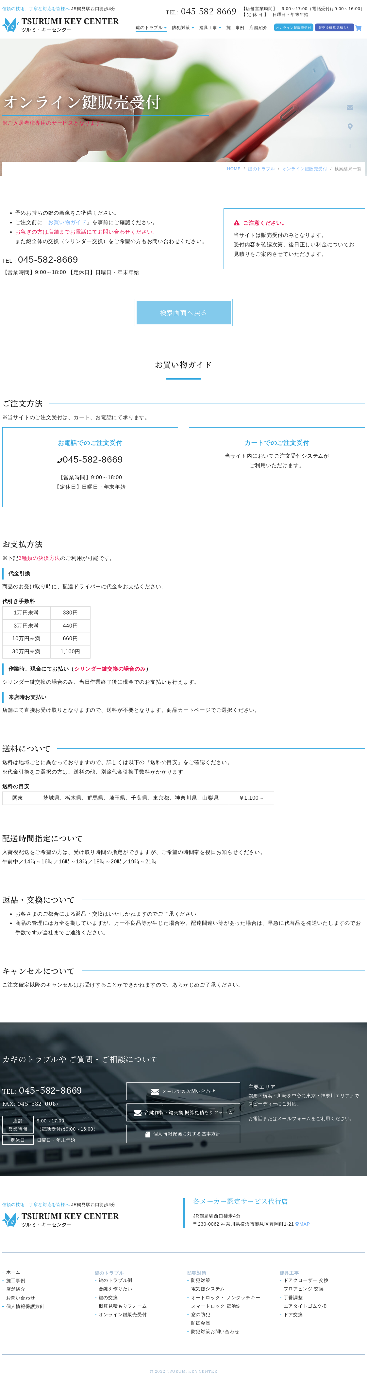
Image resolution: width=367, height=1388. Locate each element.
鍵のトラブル (151, 27)
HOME (234, 168)
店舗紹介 (258, 27)
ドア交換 (293, 1314)
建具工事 (210, 27)
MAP (302, 1224)
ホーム (13, 1272)
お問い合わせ (20, 1297)
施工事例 (235, 27)
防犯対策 (183, 27)
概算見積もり (123, 1306)
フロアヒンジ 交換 (304, 1288)
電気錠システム (208, 1288)
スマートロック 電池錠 (216, 1306)
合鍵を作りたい (116, 1288)
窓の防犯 (200, 1314)
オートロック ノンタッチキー (225, 1297)
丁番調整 (293, 1297)
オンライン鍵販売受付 (293, 27)
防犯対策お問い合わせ (215, 1331)
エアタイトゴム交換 (305, 1306)
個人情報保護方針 (25, 1306)
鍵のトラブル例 (116, 1280)
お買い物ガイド (67, 222)
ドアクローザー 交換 (306, 1280)
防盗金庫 (200, 1323)
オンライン (123, 1314)
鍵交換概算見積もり (334, 27)
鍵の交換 (108, 1297)
